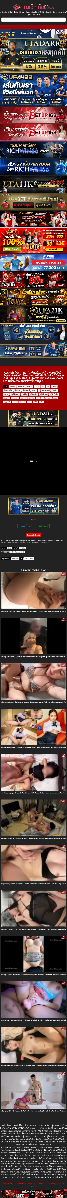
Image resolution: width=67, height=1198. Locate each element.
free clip (54, 398)
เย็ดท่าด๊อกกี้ (26, 390)
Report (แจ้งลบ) (33, 535)
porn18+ (39, 398)
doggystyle (7, 402)
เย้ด (48, 386)
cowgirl (15, 402)
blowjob (22, 402)
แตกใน (37, 386)
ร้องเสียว (54, 390)
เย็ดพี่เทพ (17, 390)
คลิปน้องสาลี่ (43, 394)
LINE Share (43, 526)
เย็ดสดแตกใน (8, 390)
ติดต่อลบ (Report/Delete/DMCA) (16, 1183)
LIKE (33, 519)
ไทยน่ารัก (29, 386)
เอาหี (43, 386)
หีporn (34, 390)
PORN (12, 552)
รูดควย (6, 394)
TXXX (35, 402)
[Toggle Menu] (64, 27)
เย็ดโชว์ (54, 386)
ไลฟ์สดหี (12, 386)
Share (22, 526)
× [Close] (65, 1190)
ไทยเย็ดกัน (20, 386)
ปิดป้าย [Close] (4, 49)
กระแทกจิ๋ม (15, 398)
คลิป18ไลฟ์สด (54, 394)
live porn (47, 398)
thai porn (24, 398)
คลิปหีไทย (24, 394)
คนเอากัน (6, 398)
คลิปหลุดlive (33, 394)
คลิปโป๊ (22, 552)
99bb (41, 402)
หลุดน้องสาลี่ (46, 390)
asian (29, 402)
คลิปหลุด (17, 552)
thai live (31, 398)
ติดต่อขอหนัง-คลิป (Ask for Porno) (42, 1183)
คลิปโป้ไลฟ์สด (14, 394)
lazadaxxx (15, 559)
